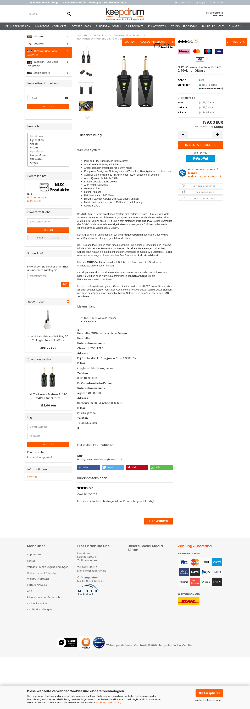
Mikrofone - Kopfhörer (57, 26)
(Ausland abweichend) (211, 94)
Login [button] (200, 2)
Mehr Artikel (34, 207)
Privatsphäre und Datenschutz (45, 603)
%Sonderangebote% (146, 26)
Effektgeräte (38, 79)
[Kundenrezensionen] (185, 49)
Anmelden (48, 112)
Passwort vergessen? (39, 463)
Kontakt (192, 26)
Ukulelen (36, 49)
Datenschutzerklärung (108, 702)
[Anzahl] (200, 140)
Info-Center (173, 26)
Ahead (48, 150)
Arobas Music (48, 161)
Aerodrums (48, 142)
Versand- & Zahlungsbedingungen (47, 573)
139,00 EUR (48, 412)
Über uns (232, 26)
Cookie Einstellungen (39, 615)
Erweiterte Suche (48, 243)
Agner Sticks (48, 146)
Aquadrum (48, 158)
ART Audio (48, 165)
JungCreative (184, 651)
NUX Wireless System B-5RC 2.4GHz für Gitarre (48, 402)
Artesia (48, 169)
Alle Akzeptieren (209, 693)
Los (65, 290)
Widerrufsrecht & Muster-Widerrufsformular (42, 582)
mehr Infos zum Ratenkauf (204, 182)
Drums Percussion (24, 26)
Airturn (48, 154)
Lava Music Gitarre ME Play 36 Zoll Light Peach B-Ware (48, 344)
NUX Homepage (36, 203)
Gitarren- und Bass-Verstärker (43, 69)
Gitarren (36, 42)
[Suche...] (69, 14)
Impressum (34, 560)
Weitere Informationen (208, 700)
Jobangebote (212, 26)
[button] (183, 2)
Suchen (123, 26)
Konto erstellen (36, 458)
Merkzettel (216, 2)
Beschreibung (91, 141)
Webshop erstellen (117, 651)
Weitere (108, 26)
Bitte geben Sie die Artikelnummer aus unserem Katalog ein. (47, 274)
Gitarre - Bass (88, 26)
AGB (29, 597)
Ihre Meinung (158, 527)
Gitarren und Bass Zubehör (42, 58)
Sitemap (32, 482)
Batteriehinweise (37, 591)
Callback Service (37, 609)
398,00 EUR (48, 354)
